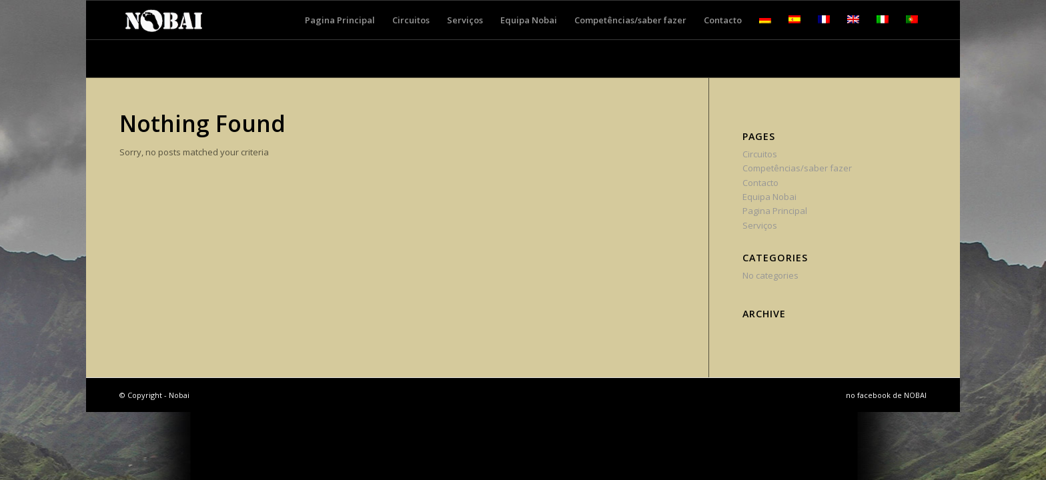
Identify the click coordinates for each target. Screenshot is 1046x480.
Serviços (759, 225)
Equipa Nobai (769, 197)
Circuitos (759, 154)
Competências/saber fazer (797, 168)
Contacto (760, 183)
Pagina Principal (774, 211)
